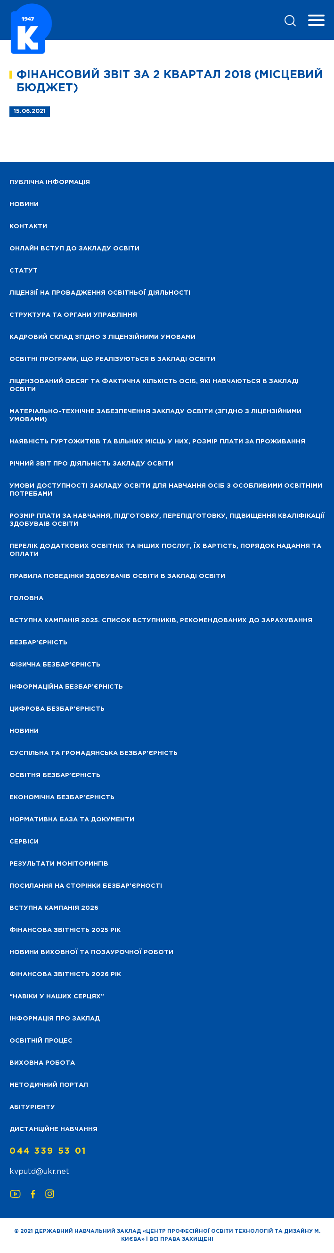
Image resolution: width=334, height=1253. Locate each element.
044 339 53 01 (48, 1151)
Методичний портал (48, 1085)
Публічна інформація (49, 182)
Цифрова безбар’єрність (57, 709)
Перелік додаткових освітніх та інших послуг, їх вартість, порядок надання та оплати (165, 550)
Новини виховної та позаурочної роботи (91, 952)
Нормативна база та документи (71, 819)
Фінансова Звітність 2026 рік (65, 974)
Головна (26, 598)
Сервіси (24, 841)
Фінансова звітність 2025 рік (65, 930)
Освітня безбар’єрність (54, 775)
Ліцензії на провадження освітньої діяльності (99, 293)
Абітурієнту (32, 1107)
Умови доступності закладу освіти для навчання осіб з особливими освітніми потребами (165, 490)
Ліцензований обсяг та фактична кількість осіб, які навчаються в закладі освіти (154, 385)
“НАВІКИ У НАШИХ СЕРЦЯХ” (56, 996)
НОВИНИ (24, 204)
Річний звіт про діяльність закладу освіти (91, 463)
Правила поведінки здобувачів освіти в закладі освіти (117, 576)
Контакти (28, 226)
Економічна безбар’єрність (61, 797)
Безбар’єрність (38, 642)
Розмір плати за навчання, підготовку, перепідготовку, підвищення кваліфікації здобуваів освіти (167, 520)
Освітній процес (41, 1041)
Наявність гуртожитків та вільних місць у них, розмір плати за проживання (157, 441)
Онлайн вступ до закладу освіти (74, 248)
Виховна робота (42, 1063)
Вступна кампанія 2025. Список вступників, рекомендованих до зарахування (160, 620)
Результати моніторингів (58, 864)
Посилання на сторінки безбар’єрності (85, 886)
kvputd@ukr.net (39, 1171)
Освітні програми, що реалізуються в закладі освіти (112, 359)
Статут (23, 270)
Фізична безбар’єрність (54, 664)
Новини (24, 731)
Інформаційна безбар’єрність (66, 687)
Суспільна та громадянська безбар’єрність (93, 753)
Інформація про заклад (54, 1018)
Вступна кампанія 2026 (53, 908)
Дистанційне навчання (53, 1129)
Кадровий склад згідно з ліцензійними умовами (102, 337)
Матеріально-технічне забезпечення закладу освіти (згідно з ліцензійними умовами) (155, 415)
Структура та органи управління (73, 315)
